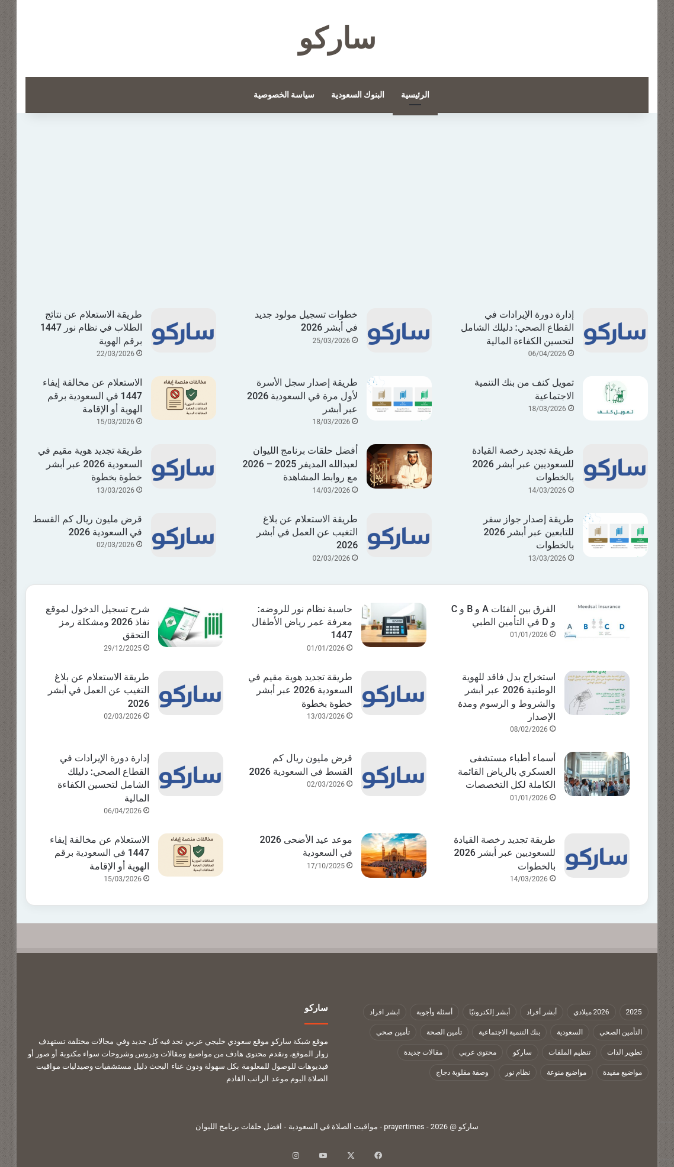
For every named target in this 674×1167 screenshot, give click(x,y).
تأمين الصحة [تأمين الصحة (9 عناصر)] (444, 1032)
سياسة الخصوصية (283, 94)
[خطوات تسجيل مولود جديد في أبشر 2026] (399, 330)
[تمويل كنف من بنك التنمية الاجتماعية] (615, 398)
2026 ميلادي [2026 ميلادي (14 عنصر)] (591, 1012)
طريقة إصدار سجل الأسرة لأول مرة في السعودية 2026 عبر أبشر (302, 396)
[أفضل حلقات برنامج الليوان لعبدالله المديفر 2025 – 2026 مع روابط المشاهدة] (399, 466)
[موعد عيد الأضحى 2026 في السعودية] (393, 855)
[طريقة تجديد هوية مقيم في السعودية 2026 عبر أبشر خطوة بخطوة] (183, 466)
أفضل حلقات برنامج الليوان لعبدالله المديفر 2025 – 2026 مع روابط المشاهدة (300, 464)
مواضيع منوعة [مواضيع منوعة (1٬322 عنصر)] (566, 1072)
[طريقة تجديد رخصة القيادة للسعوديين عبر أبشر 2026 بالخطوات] (615, 466)
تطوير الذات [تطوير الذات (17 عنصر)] (624, 1052)
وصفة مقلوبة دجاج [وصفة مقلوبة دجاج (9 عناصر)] (462, 1072)
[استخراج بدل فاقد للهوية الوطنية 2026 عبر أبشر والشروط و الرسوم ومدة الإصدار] (597, 693)
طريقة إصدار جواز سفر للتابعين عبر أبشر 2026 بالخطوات (528, 532)
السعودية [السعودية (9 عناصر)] (570, 1032)
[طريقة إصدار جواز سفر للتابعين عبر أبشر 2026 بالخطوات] (615, 535)
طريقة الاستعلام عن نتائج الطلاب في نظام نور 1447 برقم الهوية (91, 328)
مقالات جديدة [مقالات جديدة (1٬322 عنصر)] (423, 1052)
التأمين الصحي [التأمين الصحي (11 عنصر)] (620, 1032)
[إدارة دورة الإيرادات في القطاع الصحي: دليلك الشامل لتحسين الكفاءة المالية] (615, 330)
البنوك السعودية (357, 94)
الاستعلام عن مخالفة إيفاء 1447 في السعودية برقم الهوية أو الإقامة (92, 396)
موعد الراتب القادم (257, 1078)
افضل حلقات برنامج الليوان (239, 1126)
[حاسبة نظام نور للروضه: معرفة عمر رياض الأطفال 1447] (393, 625)
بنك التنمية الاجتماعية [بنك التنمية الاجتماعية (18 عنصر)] (509, 1032)
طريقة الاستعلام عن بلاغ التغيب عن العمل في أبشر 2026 (307, 532)
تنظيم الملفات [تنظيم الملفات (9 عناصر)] (569, 1052)
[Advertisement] (337, 219)
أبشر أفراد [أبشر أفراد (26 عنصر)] (542, 1012)
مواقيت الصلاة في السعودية (333, 1126)
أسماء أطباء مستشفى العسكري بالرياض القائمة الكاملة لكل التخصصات (507, 771)
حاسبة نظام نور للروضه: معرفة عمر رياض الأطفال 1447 (302, 622)
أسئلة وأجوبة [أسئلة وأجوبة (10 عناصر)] (434, 1012)
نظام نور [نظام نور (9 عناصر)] (517, 1072)
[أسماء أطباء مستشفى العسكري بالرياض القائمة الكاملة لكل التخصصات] (597, 774)
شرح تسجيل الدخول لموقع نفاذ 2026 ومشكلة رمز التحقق (97, 622)
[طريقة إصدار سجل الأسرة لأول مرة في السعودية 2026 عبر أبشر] (399, 398)
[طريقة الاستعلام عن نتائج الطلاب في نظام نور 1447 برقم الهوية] (183, 330)
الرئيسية (415, 94)
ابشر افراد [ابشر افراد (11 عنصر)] (385, 1012)
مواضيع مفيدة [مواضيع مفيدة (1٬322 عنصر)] (622, 1072)
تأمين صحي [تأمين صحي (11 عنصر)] (393, 1032)
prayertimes (404, 1126)
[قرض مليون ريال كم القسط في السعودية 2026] (183, 535)
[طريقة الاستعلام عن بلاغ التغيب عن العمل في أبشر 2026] (399, 535)
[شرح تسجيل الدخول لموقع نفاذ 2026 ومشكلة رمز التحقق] (190, 625)
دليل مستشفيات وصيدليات (104, 1066)
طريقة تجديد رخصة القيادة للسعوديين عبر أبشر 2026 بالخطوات (523, 464)
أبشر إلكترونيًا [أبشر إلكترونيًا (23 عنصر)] (489, 1012)
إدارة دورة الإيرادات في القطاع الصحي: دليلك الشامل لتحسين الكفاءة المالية (517, 328)
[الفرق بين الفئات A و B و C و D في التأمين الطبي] (597, 625)
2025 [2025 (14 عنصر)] (634, 1012)
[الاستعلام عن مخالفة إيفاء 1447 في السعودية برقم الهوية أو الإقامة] (183, 397)
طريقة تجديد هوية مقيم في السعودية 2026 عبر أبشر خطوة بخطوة (90, 464)
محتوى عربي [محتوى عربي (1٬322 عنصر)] (477, 1052)
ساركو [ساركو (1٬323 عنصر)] (522, 1052)
